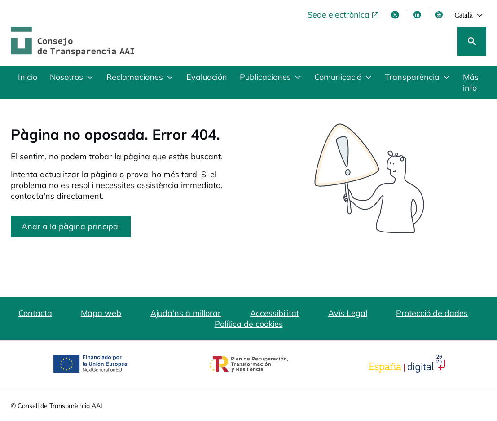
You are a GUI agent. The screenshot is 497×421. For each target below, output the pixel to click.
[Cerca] (471, 41)
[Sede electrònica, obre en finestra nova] (343, 14)
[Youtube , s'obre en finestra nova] (440, 14)
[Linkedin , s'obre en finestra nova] (418, 14)
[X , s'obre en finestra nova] (396, 14)
